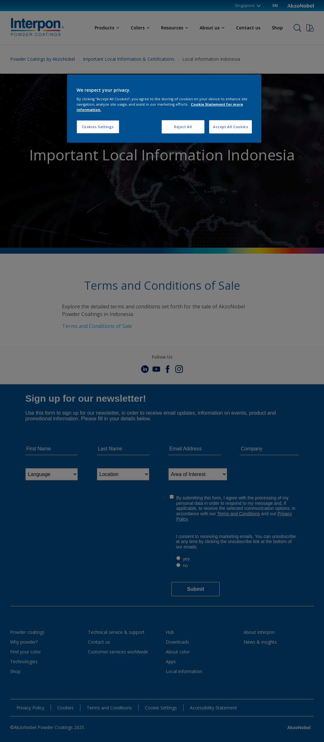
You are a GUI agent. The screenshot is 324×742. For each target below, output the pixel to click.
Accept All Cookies (230, 126)
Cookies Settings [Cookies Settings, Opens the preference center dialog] (98, 126)
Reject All (183, 126)
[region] (164, 108)
